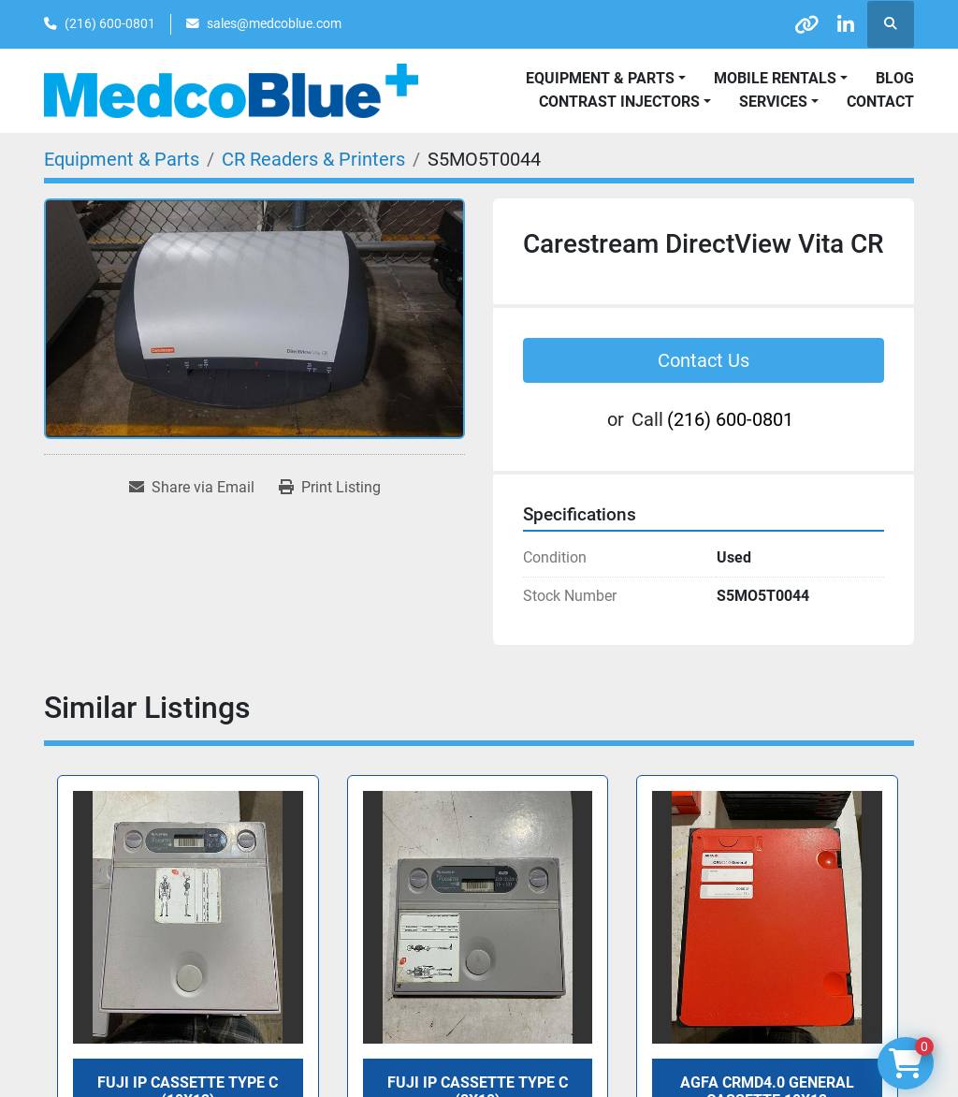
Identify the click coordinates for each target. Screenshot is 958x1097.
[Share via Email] (192, 487)
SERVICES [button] (773, 101)
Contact (880, 101)
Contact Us (703, 360)
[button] (781, 78)
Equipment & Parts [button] (600, 78)
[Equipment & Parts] (121, 159)
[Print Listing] (330, 487)
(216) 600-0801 (110, 23)
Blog (895, 78)
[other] (794, 24)
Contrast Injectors (619, 101)
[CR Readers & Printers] (313, 159)
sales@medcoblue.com (274, 23)
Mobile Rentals (775, 78)
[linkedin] (842, 24)
